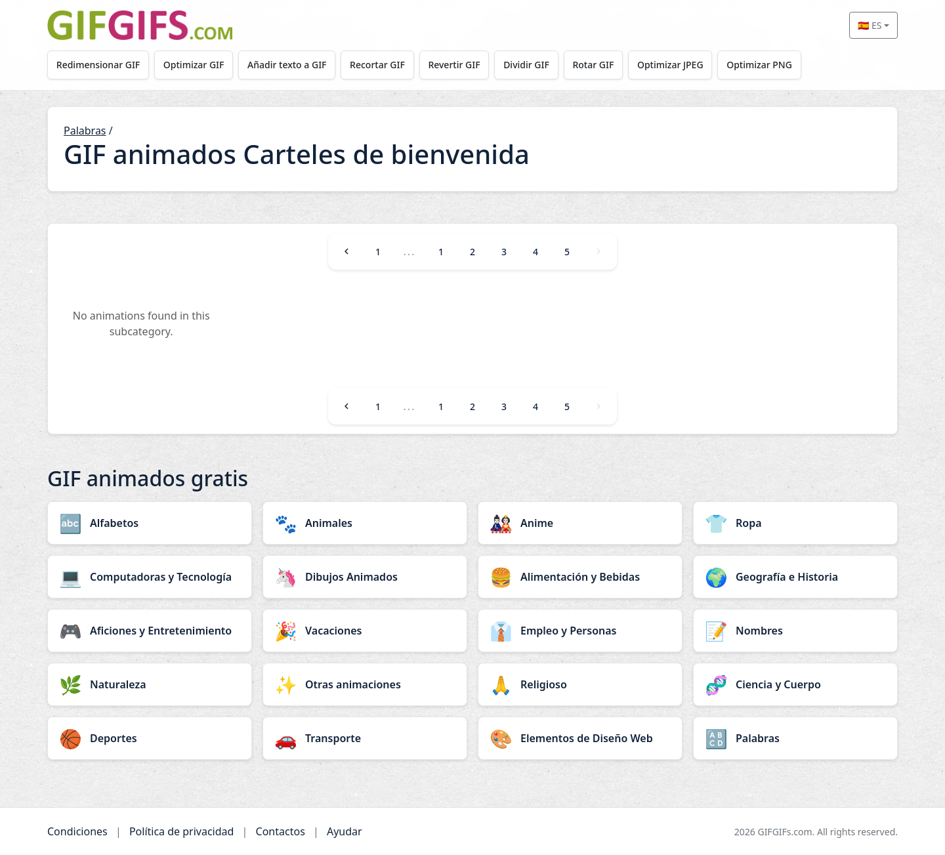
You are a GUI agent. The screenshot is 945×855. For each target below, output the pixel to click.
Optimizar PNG (759, 64)
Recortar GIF (377, 64)
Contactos (280, 831)
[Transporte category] (365, 738)
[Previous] (346, 251)
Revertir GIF (454, 64)
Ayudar (344, 831)
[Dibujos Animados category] (365, 577)
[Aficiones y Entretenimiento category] (149, 631)
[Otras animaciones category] (365, 684)
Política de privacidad (181, 831)
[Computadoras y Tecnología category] (149, 577)
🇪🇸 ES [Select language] (869, 25)
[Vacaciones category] (365, 631)
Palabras (85, 130)
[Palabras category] (795, 738)
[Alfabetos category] (149, 523)
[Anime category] (580, 523)
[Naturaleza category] (149, 684)
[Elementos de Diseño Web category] (580, 738)
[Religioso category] (580, 684)
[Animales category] (365, 523)
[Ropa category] (795, 523)
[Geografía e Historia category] (795, 577)
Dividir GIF (526, 64)
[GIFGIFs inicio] (139, 25)
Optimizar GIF (193, 64)
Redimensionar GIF (98, 64)
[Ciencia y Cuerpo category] (795, 684)
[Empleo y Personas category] (580, 631)
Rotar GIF (593, 64)
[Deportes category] (149, 738)
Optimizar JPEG (670, 64)
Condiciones (77, 831)
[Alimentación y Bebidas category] (580, 577)
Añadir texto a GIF (286, 64)
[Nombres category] (795, 631)
